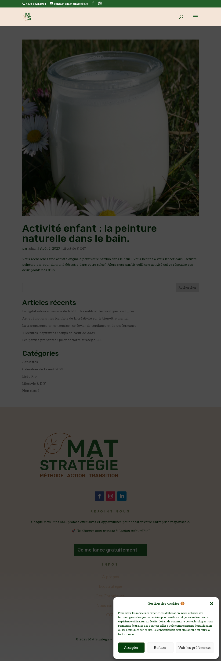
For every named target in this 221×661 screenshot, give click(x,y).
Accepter (131, 648)
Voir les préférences (194, 648)
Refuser (160, 648)
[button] (211, 603)
